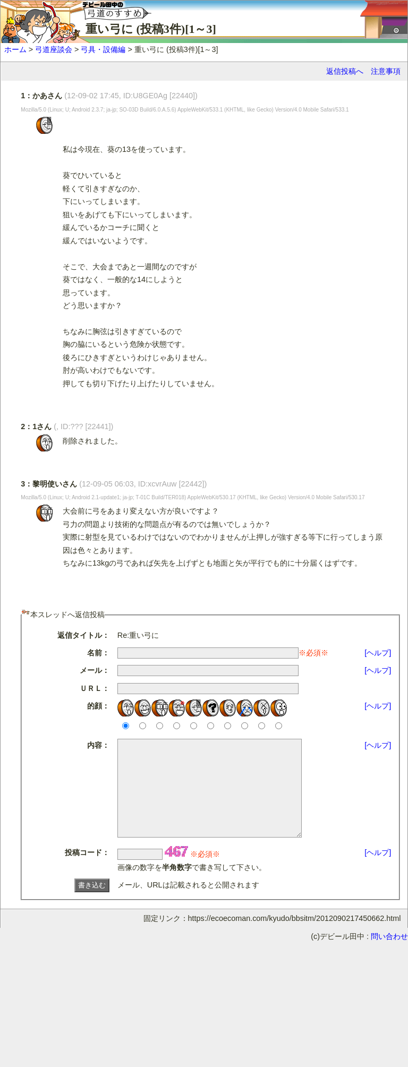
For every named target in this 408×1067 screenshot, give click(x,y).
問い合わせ (389, 955)
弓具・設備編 (103, 49)
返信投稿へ (344, 71)
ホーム (15, 49)
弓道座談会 (53, 49)
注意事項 (386, 71)
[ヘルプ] (377, 652)
